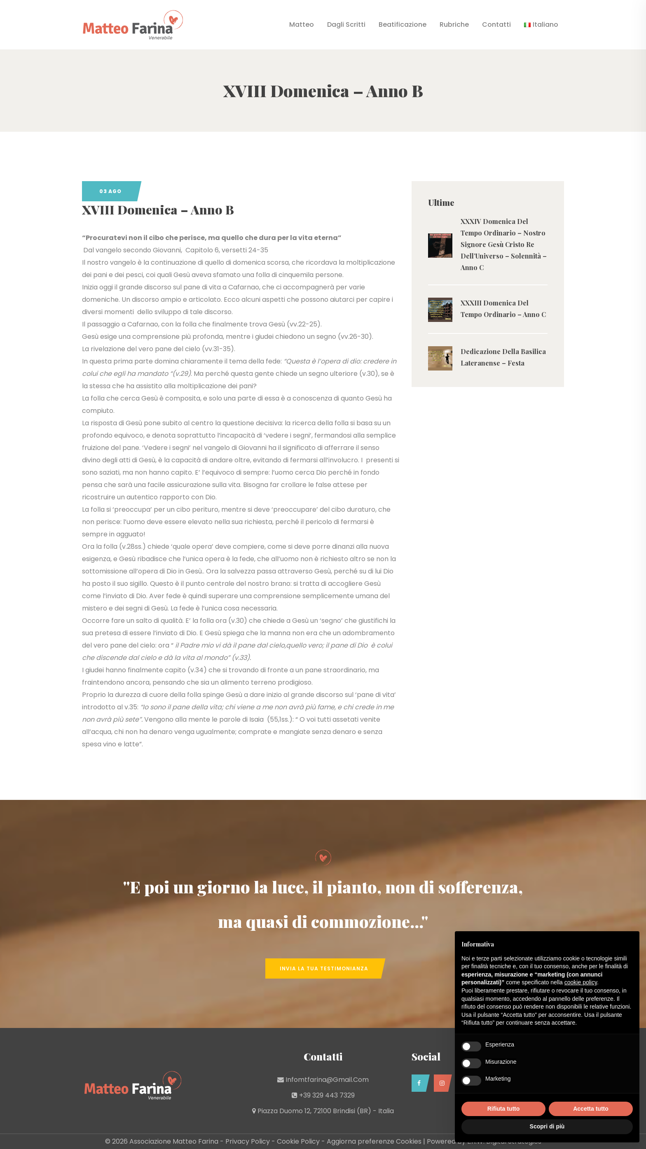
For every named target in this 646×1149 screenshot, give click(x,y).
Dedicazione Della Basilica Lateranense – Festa (503, 357)
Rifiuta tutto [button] (503, 1108)
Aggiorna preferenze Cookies (374, 1141)
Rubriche (454, 24)
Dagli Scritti (346, 24)
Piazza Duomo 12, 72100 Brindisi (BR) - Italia (325, 1111)
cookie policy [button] (580, 982)
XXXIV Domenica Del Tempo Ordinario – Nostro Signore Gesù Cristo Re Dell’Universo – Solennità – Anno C (504, 244)
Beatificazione (402, 24)
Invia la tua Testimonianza (324, 968)
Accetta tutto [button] (591, 1108)
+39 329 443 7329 (327, 1095)
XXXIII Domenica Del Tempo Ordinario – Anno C (503, 308)
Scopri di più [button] (547, 1126)
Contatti (496, 24)
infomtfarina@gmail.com (327, 1079)
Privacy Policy (247, 1141)
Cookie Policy (298, 1141)
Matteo (301, 24)
